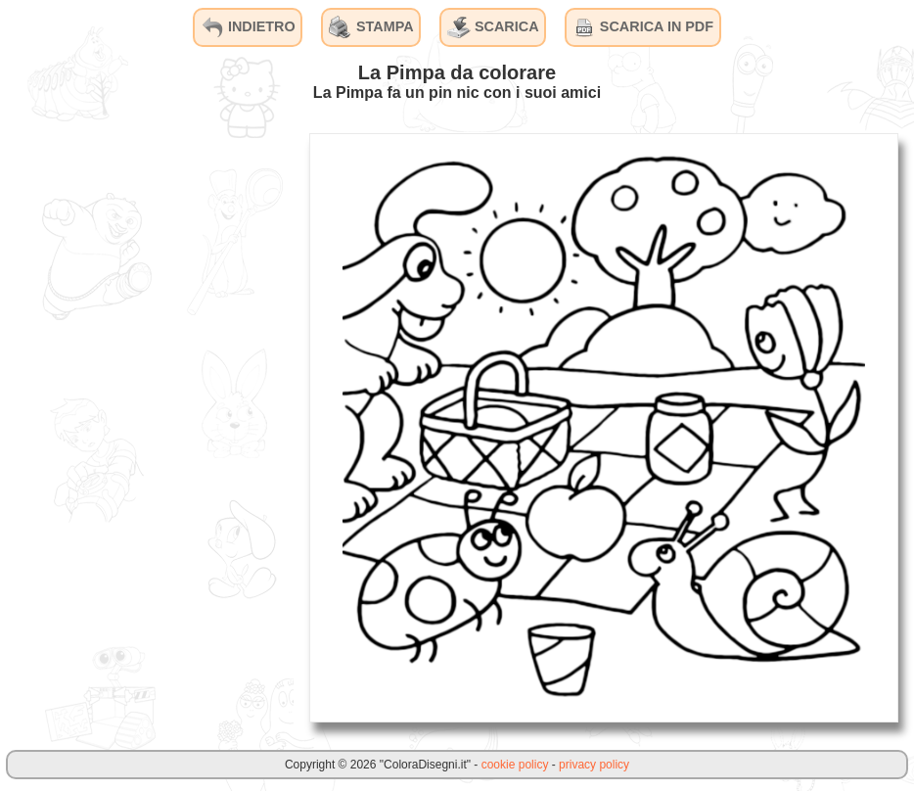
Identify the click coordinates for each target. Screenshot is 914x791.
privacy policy (594, 764)
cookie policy (515, 764)
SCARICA (493, 27)
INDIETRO (248, 27)
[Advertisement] (147, 427)
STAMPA (371, 27)
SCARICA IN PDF (642, 27)
